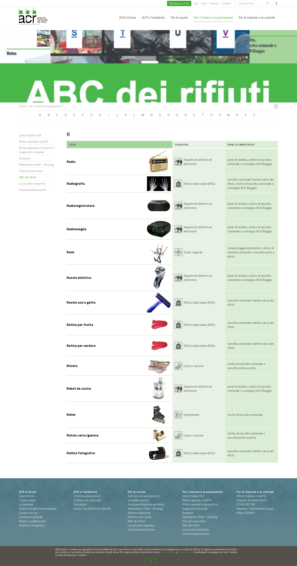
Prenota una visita (31, 171)
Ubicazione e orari (179, 3)
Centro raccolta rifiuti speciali (92, 508)
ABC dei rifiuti (27, 177)
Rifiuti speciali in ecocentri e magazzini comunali (36, 149)
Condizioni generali (30, 517)
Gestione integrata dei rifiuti (146, 504)
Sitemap (213, 3)
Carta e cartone (194, 366)
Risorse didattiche (139, 513)
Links (204, 3)
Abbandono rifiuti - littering (36, 164)
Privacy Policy (167, 552)
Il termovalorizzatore (32, 189)
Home (22, 106)
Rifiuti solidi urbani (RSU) (199, 183)
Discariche (79, 504)
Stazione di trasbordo (87, 500)
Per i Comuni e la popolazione (213, 17)
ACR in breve (127, 17)
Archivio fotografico (32, 525)
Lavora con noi (28, 513)
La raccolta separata (32, 183)
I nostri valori (27, 500)
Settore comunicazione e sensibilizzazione (144, 498)
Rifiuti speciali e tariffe (33, 141)
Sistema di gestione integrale (38, 508)
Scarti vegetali (193, 252)
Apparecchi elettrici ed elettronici (198, 161)
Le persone (26, 504)
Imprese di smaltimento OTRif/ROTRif (251, 502)
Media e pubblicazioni (32, 521)
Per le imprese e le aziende (257, 17)
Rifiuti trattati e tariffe (251, 496)
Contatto (226, 3)
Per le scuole (179, 17)
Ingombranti (191, 414)
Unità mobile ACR (30, 135)
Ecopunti (24, 158)
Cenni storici (26, 496)
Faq (196, 3)
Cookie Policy (185, 552)
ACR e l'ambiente (153, 17)
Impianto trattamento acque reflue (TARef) (254, 510)
